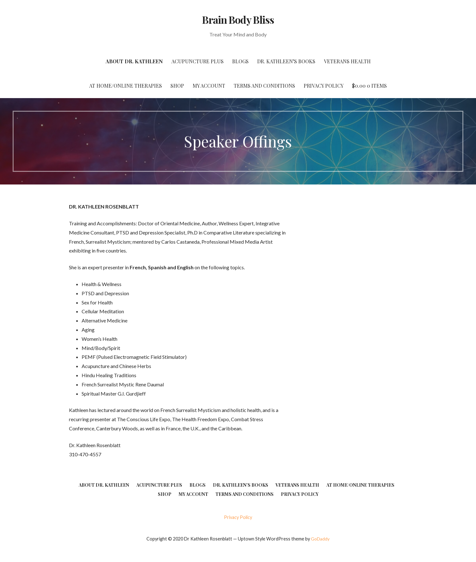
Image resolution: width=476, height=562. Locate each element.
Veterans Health (347, 61)
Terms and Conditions (264, 85)
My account (209, 85)
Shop (177, 85)
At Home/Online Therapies (125, 85)
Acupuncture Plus (197, 61)
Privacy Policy (323, 85)
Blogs (240, 61)
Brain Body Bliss (238, 19)
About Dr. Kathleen (134, 61)
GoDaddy (320, 538)
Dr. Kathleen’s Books (286, 61)
